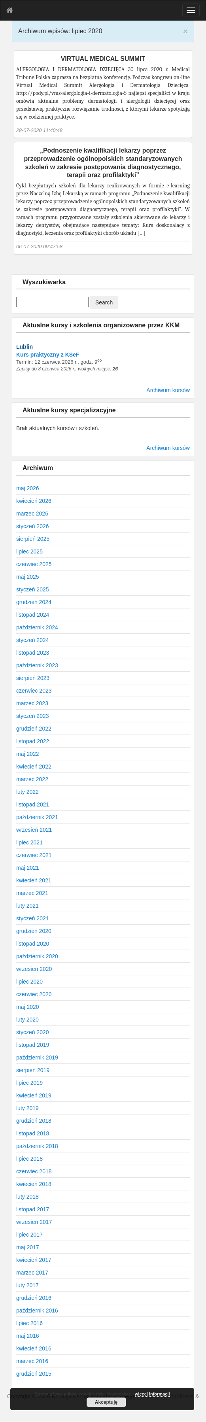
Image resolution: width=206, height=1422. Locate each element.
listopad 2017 (32, 1209)
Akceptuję (106, 1402)
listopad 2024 (32, 615)
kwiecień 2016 (33, 1348)
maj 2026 (27, 488)
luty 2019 (27, 1108)
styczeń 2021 (32, 918)
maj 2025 (27, 577)
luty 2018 (27, 1196)
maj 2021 (27, 868)
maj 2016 (27, 1336)
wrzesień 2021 (34, 830)
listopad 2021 (32, 804)
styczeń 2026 (32, 526)
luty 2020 (27, 1019)
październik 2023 (37, 665)
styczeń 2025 (32, 589)
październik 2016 (37, 1310)
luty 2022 (27, 792)
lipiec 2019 (29, 1083)
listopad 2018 (32, 1133)
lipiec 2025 (29, 551)
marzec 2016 (32, 1361)
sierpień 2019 (32, 1070)
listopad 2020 (32, 943)
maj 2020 (27, 1007)
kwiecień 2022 (33, 766)
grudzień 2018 (33, 1121)
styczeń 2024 (32, 640)
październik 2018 (37, 1146)
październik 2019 (37, 1057)
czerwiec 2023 (34, 690)
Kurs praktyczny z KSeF (47, 354)
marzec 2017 (32, 1272)
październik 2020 (37, 956)
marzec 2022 (32, 779)
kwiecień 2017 (33, 1260)
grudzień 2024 (33, 602)
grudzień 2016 (33, 1298)
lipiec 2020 (29, 981)
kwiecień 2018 (33, 1184)
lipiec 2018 (29, 1159)
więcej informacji (152, 1394)
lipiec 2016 (29, 1323)
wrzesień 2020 (34, 969)
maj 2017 (27, 1247)
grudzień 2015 (33, 1374)
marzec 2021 (32, 893)
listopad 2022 (32, 741)
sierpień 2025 (32, 539)
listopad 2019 (32, 1045)
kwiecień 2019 (33, 1095)
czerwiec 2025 (34, 564)
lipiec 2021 (29, 842)
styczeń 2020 (32, 1032)
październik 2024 (37, 627)
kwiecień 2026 (33, 501)
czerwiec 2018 (34, 1171)
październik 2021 (37, 817)
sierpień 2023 (32, 678)
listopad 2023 (32, 653)
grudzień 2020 (33, 931)
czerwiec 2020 (34, 994)
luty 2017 (27, 1285)
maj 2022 (27, 754)
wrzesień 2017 (34, 1222)
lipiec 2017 (29, 1234)
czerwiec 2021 (34, 855)
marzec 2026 (32, 513)
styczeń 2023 (32, 716)
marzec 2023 (32, 703)
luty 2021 (27, 906)
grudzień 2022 (33, 728)
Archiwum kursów (168, 390)
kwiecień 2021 (33, 880)
